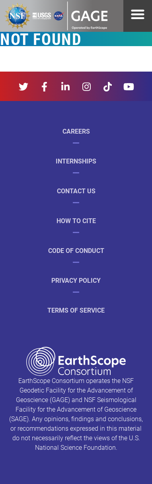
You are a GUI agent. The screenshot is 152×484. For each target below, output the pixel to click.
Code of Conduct (76, 250)
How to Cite (76, 220)
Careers (76, 131)
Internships (76, 161)
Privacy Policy (76, 280)
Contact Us (76, 191)
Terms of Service (76, 310)
